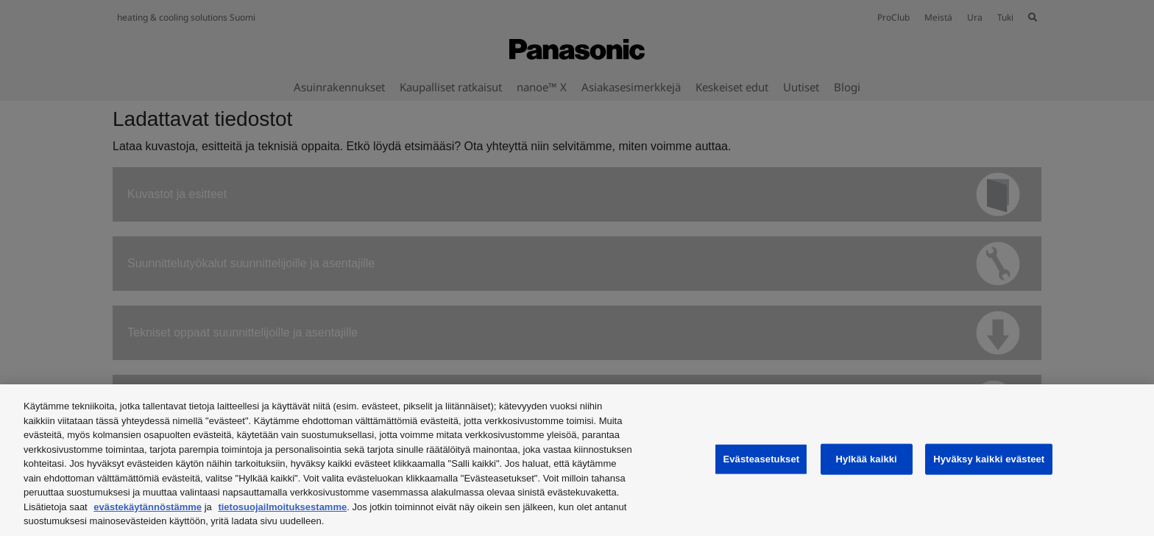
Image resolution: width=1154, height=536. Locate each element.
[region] (577, 460)
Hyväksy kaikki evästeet (988, 459)
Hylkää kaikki (866, 459)
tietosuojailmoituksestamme (282, 506)
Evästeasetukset (761, 459)
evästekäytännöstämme (147, 506)
